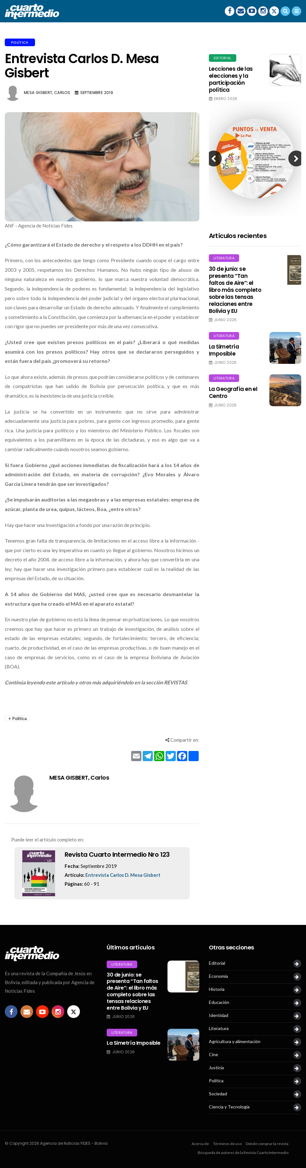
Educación (219, 1002)
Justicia (216, 1067)
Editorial (222, 58)
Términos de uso (227, 1143)
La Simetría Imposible (224, 350)
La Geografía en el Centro (233, 392)
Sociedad (218, 1093)
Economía (218, 976)
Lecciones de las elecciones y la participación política (231, 79)
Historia (216, 989)
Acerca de (200, 1143)
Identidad (218, 1015)
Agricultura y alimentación (234, 1041)
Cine (213, 1054)
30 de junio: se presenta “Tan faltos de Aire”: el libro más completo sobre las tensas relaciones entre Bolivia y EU (235, 290)
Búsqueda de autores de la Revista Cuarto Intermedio (243, 1152)
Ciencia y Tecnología (229, 1106)
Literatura (224, 258)
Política (20, 42)
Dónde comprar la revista (267, 1143)
